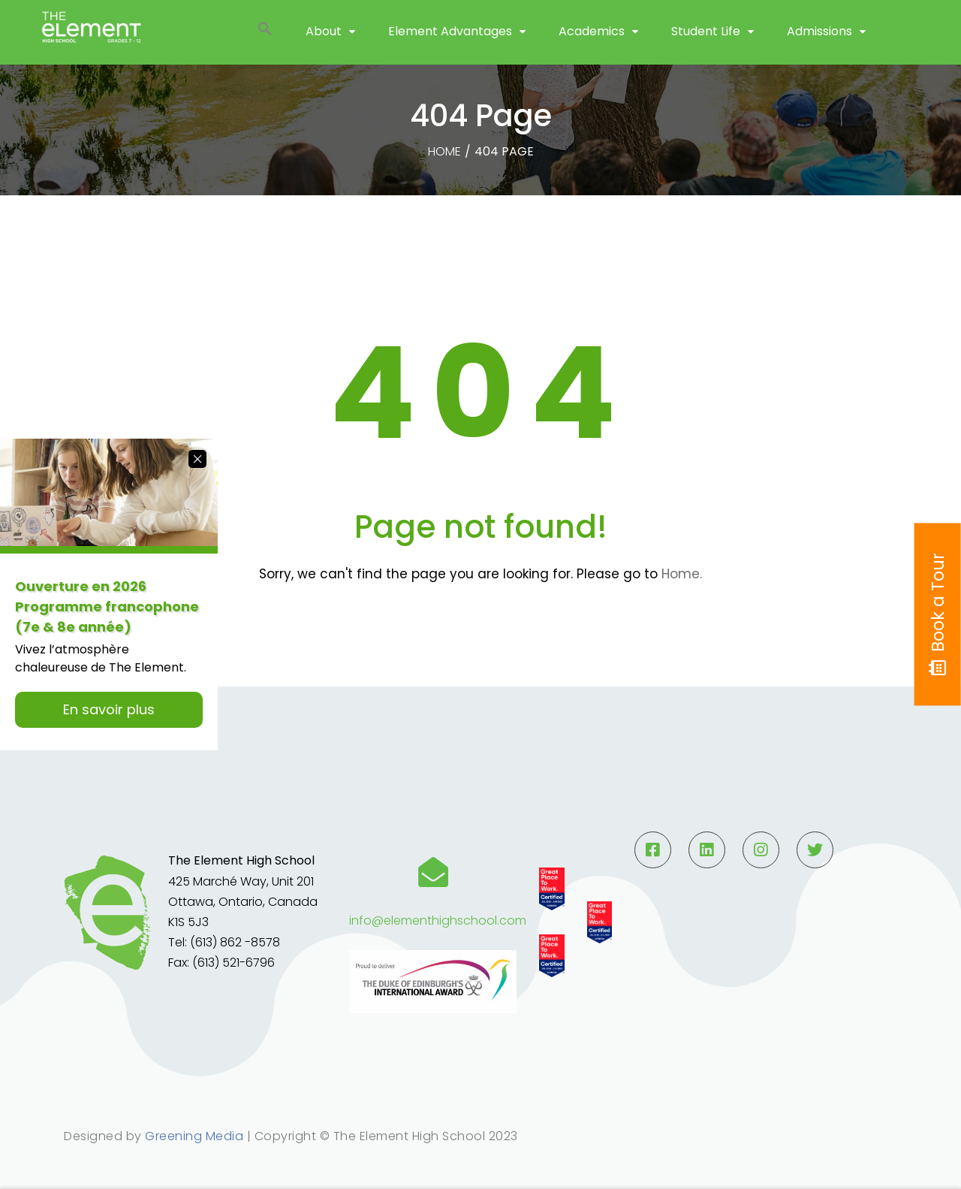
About (324, 44)
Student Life (705, 44)
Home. (681, 574)
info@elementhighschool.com (437, 920)
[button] (265, 45)
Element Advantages (450, 44)
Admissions (819, 44)
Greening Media (194, 1136)
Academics (592, 44)
